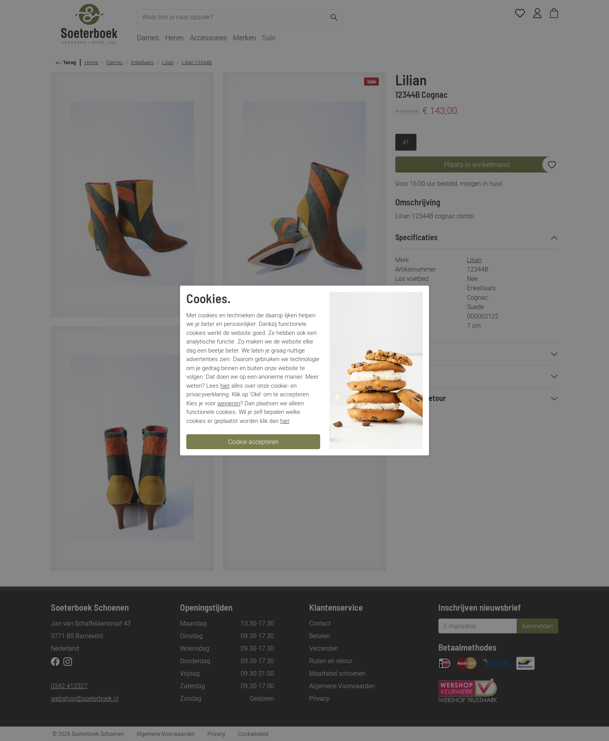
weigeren (228, 403)
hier (225, 385)
